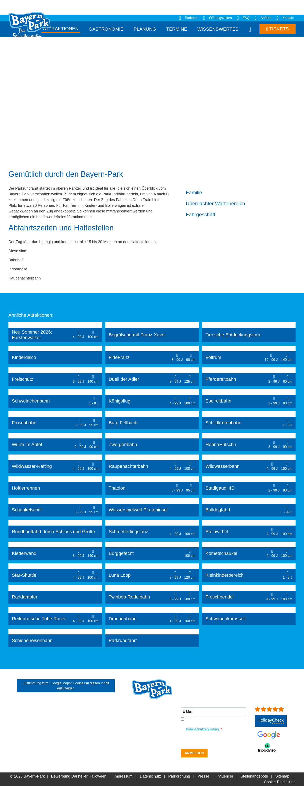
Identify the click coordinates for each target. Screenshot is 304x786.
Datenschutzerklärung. (203, 729)
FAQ (243, 18)
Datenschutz (150, 776)
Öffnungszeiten (217, 18)
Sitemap (282, 776)
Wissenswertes (217, 29)
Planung (145, 29)
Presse (203, 776)
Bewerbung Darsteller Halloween (78, 776)
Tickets (277, 28)
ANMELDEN (194, 753)
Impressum (123, 776)
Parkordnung (179, 776)
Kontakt (285, 18)
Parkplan (188, 18)
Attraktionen (61, 28)
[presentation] (213, 741)
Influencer (225, 776)
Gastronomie (106, 29)
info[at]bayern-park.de (150, 746)
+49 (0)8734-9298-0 (155, 740)
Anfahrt (263, 18)
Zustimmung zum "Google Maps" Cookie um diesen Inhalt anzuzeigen (66, 685)
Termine (176, 29)
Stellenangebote (254, 776)
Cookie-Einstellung (280, 782)
